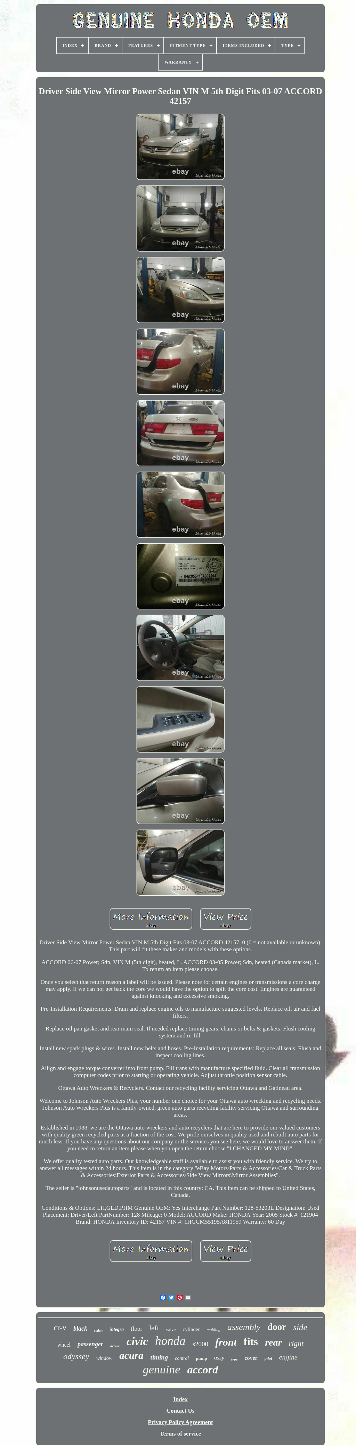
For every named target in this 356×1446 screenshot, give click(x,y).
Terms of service (180, 1433)
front (226, 1342)
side (300, 1327)
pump (201, 1358)
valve (171, 1329)
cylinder (191, 1329)
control (182, 1358)
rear (273, 1342)
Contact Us (181, 1410)
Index (180, 1399)
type (234, 1359)
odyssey (76, 1356)
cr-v (60, 1327)
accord (202, 1369)
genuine (161, 1369)
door (276, 1327)
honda (170, 1341)
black (80, 1328)
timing (159, 1357)
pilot (268, 1358)
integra (117, 1329)
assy (219, 1357)
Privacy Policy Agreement (180, 1422)
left (154, 1328)
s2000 (200, 1344)
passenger (90, 1344)
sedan (98, 1330)
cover (250, 1358)
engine (288, 1357)
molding (213, 1329)
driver (115, 1346)
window (104, 1358)
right (296, 1343)
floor (136, 1328)
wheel (64, 1345)
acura (131, 1355)
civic (137, 1341)
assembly (243, 1327)
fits (251, 1342)
